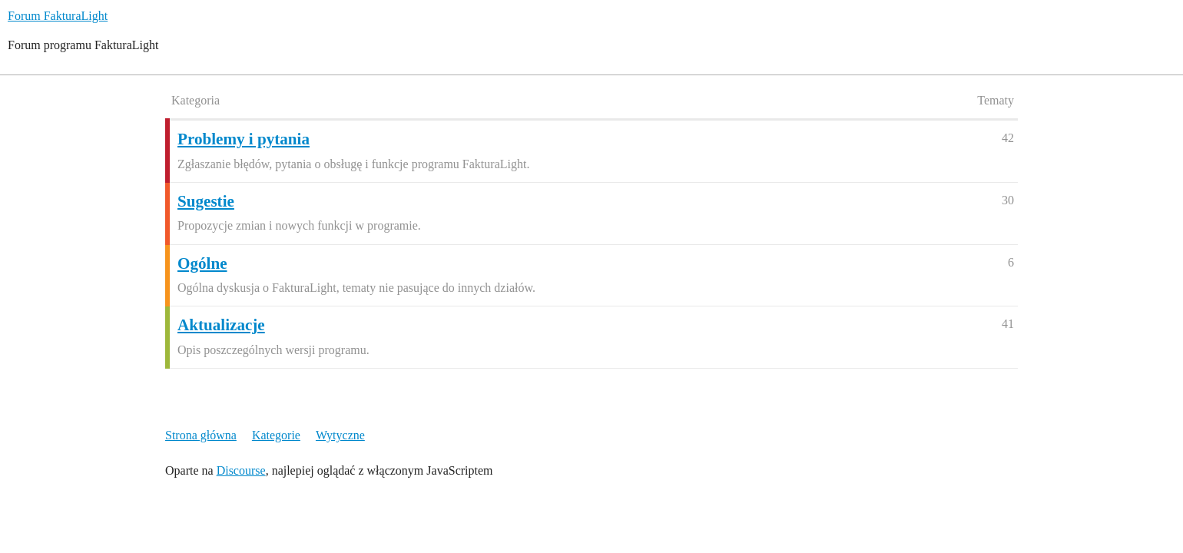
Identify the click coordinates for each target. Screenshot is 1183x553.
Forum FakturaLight (58, 15)
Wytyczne (340, 435)
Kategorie (276, 435)
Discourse (241, 470)
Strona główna (201, 435)
